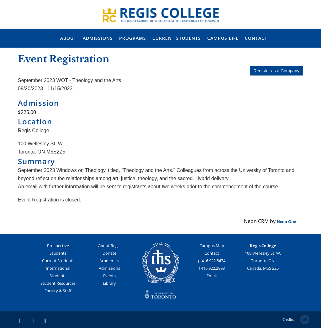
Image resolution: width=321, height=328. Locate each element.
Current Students (58, 260)
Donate (109, 253)
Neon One (286, 221)
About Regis (109, 245)
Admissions (109, 268)
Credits (288, 319)
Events (109, 276)
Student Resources (58, 283)
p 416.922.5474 (211, 260)
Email (212, 276)
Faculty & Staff (58, 291)
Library (109, 283)
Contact (211, 253)
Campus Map (211, 245)
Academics (109, 260)
